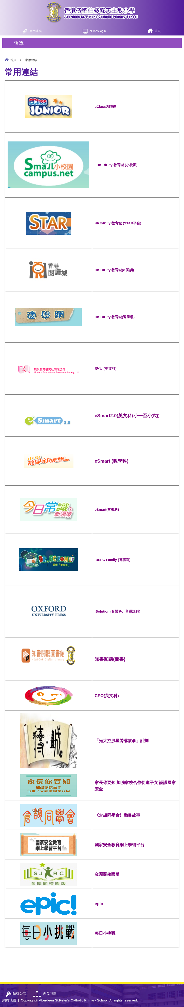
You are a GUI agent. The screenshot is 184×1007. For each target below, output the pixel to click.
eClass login (98, 31)
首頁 (158, 31)
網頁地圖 (9, 1000)
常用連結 (36, 31)
